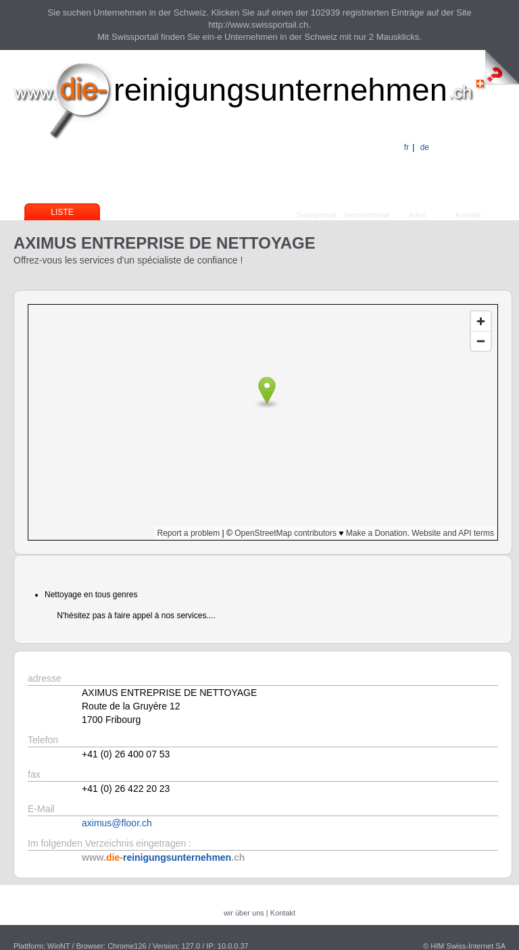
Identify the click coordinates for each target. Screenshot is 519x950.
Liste (62, 212)
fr (406, 147)
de (424, 147)
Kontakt (467, 215)
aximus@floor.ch (117, 823)
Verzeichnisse (367, 215)
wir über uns (244, 913)
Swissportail (317, 215)
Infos (418, 215)
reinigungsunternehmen (280, 89)
